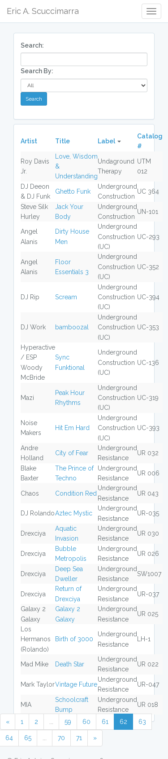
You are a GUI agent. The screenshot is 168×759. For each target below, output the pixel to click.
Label (106, 141)
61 (105, 721)
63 (142, 721)
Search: (32, 45)
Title (62, 141)
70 (61, 737)
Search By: (37, 71)
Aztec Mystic (73, 513)
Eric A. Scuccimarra (43, 11)
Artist (29, 141)
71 (79, 737)
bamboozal (72, 327)
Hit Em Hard (72, 427)
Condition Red (76, 493)
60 (86, 721)
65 (27, 737)
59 (68, 721)
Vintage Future (76, 684)
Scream (66, 297)
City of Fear (71, 453)
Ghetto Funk (72, 191)
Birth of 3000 (74, 639)
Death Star (69, 664)
